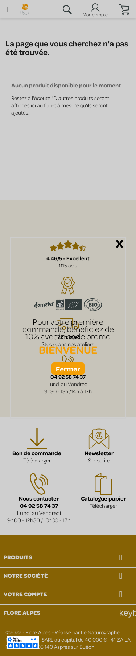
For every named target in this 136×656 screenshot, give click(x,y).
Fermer (68, 368)
